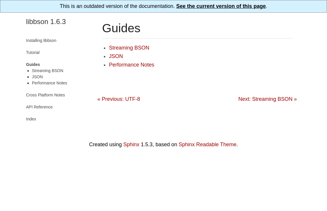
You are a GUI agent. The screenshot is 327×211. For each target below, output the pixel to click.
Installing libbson (41, 40)
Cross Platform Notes (45, 95)
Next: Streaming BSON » (267, 99)
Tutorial (32, 52)
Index (31, 119)
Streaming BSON (129, 48)
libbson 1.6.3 (46, 21)
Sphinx (131, 144)
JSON (116, 56)
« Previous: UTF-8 (118, 99)
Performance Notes (131, 65)
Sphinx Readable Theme (208, 144)
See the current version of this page (221, 6)
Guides (33, 64)
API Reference (39, 107)
